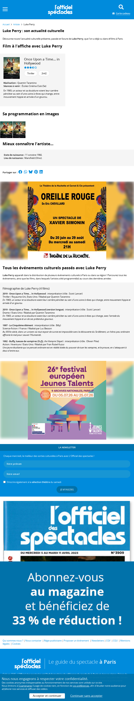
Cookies (16, 643)
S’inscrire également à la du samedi (34, 482)
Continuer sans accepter (86, 696)
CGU (115, 640)
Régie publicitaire (53, 640)
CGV (108, 640)
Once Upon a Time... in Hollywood (42, 61)
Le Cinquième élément (21, 325)
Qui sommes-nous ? (13, 640)
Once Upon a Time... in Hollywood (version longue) (36, 309)
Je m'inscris (67, 489)
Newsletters (98, 640)
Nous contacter (33, 640)
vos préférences (81, 685)
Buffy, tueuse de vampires (23, 341)
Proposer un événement (76, 640)
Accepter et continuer (47, 696)
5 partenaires (25, 685)
